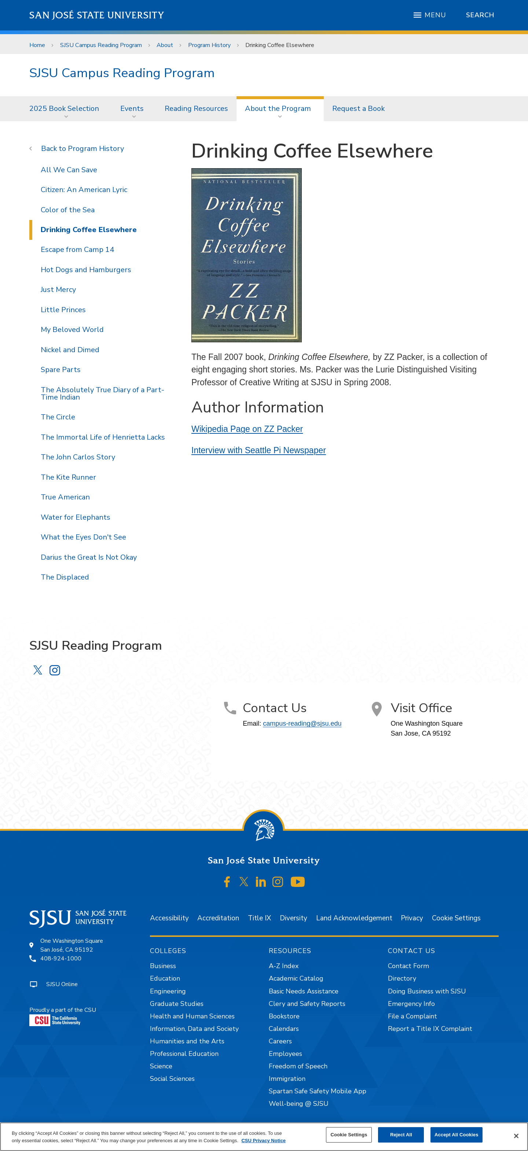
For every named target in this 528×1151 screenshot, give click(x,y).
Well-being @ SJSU (299, 1103)
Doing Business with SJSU (427, 991)
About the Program (278, 108)
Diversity (293, 918)
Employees (285, 1053)
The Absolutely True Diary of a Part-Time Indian (102, 393)
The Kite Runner (68, 477)
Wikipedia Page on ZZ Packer (247, 429)
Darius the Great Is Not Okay (89, 557)
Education (165, 978)
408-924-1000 (60, 959)
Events (132, 108)
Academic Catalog (296, 978)
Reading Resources (196, 108)
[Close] (516, 1136)
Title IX (259, 918)
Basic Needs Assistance (303, 991)
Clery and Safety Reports (307, 1003)
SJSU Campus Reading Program (101, 45)
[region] (264, 1136)
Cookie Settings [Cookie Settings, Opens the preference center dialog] (348, 1134)
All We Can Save (69, 170)
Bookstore (284, 1016)
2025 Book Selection (64, 108)
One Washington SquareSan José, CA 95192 (71, 945)
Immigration (287, 1078)
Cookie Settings (456, 918)
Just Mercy (58, 290)
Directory (402, 978)
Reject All (401, 1134)
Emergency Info (411, 1003)
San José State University (97, 15)
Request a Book (358, 108)
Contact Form (408, 965)
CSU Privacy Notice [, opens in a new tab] (263, 1140)
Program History (209, 45)
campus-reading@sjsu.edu (302, 723)
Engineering (168, 991)
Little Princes (63, 310)
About (165, 45)
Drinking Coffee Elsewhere (279, 45)
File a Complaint (412, 1016)
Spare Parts (61, 370)
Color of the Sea (68, 210)
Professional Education (184, 1053)
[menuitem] (66, 108)
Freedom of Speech (298, 1066)
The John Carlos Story (78, 457)
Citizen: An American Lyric (84, 190)
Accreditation (218, 918)
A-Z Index (283, 965)
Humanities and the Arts (187, 1041)
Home (37, 45)
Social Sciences (172, 1078)
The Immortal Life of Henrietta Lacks (103, 437)
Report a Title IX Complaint (430, 1028)
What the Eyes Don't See (83, 537)
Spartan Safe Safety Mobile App (317, 1091)
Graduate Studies (176, 1003)
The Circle (58, 417)
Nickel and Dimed (70, 350)
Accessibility (169, 918)
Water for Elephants (75, 517)
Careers (280, 1041)
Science (161, 1066)
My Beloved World (72, 330)
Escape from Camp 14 (77, 250)
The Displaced (65, 577)
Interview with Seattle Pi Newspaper (258, 450)
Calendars (284, 1028)
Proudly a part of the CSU (62, 1016)
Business (163, 965)
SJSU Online (62, 984)
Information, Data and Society (194, 1028)
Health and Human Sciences (192, 1016)
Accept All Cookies (456, 1134)
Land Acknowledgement (354, 918)
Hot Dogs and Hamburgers (86, 270)
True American (65, 497)
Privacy (412, 918)
